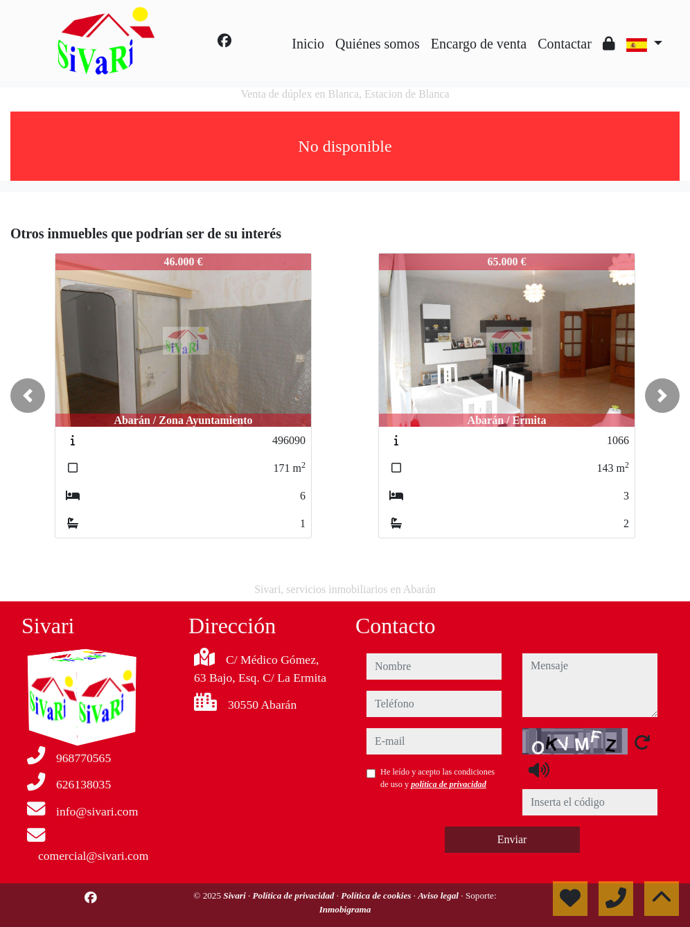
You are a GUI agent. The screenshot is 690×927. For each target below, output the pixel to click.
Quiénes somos (377, 43)
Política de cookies (377, 895)
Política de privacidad (295, 895)
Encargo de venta (479, 43)
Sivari (235, 895)
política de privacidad (448, 784)
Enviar (512, 839)
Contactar (565, 43)
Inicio (308, 43)
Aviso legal (439, 895)
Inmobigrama (345, 909)
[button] (27, 395)
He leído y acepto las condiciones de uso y (437, 778)
